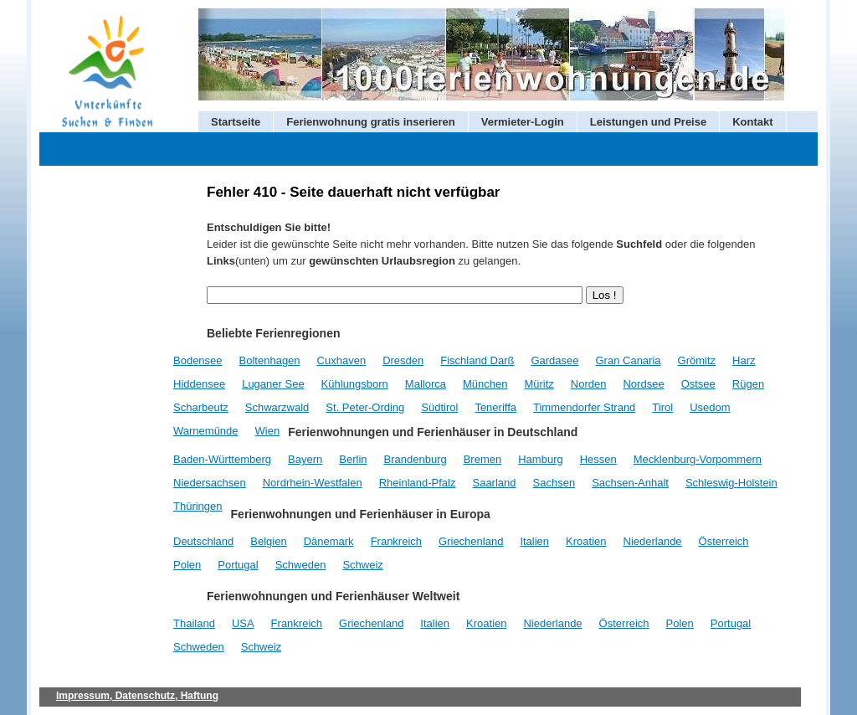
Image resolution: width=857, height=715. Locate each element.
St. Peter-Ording (365, 407)
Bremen (483, 459)
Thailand (194, 623)
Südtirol (439, 407)
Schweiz (362, 564)
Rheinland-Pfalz (417, 482)
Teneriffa (495, 407)
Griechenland (471, 541)
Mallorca (425, 384)
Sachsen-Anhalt (630, 482)
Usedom (710, 407)
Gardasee (554, 360)
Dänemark (329, 541)
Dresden (402, 360)
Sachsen (554, 482)
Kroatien (586, 541)
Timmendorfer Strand (584, 407)
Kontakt (752, 122)
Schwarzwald (277, 407)
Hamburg (540, 459)
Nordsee (643, 384)
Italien (534, 541)
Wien (267, 430)
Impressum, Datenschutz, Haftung (137, 696)
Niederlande (653, 541)
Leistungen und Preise (648, 122)
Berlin (353, 459)
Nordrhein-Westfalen (312, 482)
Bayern (305, 459)
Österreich (724, 541)
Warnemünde (206, 430)
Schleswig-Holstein (731, 482)
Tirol (662, 407)
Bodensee (198, 360)
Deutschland (203, 541)
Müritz (538, 384)
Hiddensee (199, 384)
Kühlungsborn (354, 384)
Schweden (300, 564)
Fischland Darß (477, 360)
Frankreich (396, 541)
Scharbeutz (200, 407)
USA (243, 623)
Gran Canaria (628, 360)
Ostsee (698, 384)
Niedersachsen (209, 482)
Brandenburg (415, 459)
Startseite (235, 122)
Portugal (238, 564)
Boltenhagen (269, 360)
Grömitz (697, 360)
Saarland (494, 482)
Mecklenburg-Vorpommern (698, 459)
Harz (743, 360)
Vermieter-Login (522, 122)
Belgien (268, 541)
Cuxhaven (342, 360)
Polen (187, 564)
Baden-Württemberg (222, 459)
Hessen (598, 459)
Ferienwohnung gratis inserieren (370, 122)
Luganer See (273, 384)
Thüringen (198, 506)
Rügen (748, 384)
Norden (589, 384)
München (485, 384)
